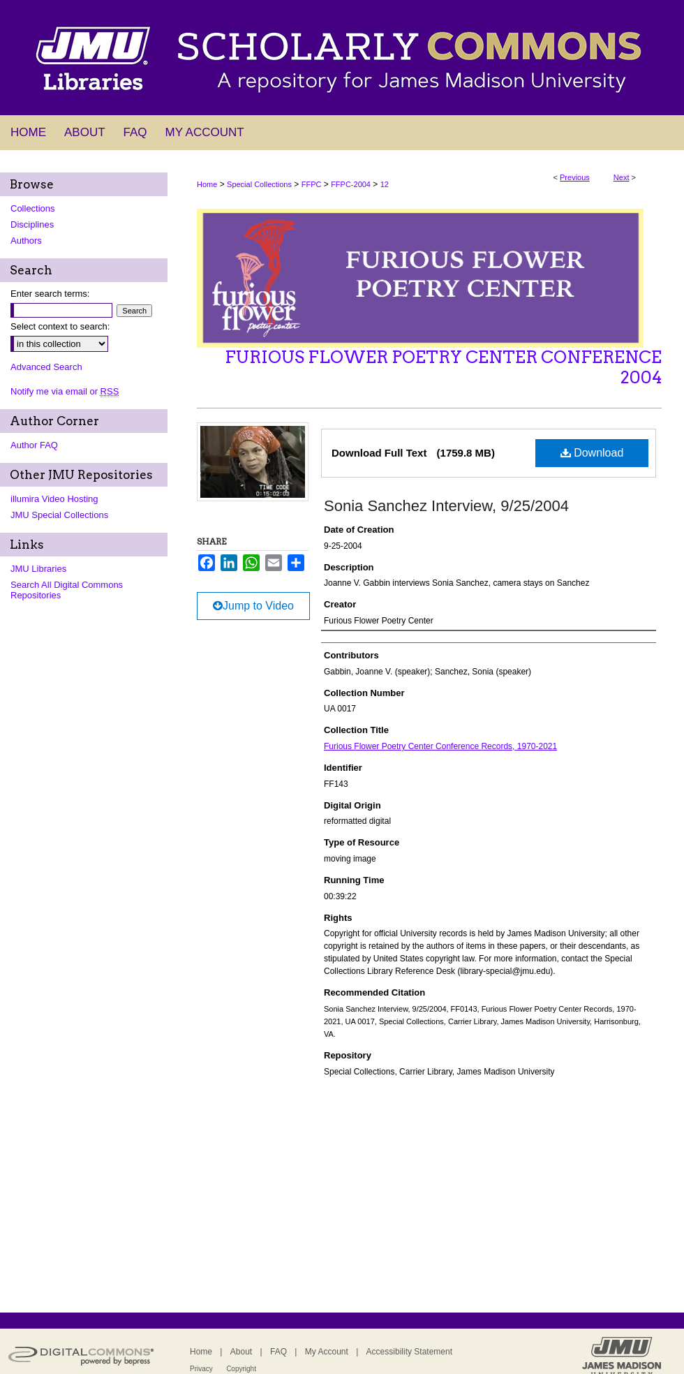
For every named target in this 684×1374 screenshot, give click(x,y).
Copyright (241, 1369)
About (241, 1352)
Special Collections (259, 184)
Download (592, 453)
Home (207, 184)
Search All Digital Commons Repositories (66, 589)
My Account (326, 1352)
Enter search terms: (49, 293)
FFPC (312, 184)
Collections (32, 208)
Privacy (201, 1369)
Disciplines (32, 224)
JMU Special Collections (59, 515)
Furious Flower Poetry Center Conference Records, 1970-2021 (440, 746)
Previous (575, 177)
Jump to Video (253, 606)
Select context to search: (60, 326)
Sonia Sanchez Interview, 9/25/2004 (446, 506)
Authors (26, 240)
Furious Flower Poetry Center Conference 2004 (443, 367)
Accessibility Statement (409, 1352)
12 (384, 184)
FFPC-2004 (351, 184)
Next (622, 177)
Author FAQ (34, 445)
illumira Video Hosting (54, 499)
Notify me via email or (64, 391)
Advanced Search (46, 367)
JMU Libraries (38, 568)
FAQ (278, 1352)
